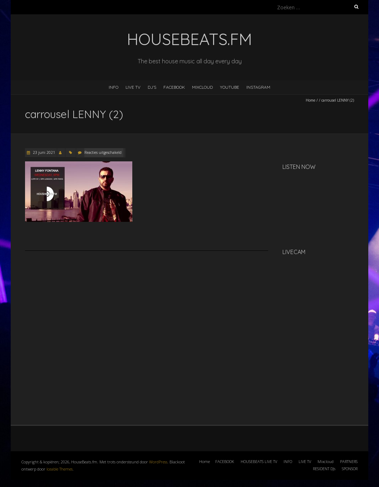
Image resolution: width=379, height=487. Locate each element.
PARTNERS (349, 461)
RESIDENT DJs (324, 468)
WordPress (158, 461)
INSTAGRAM (258, 87)
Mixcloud (326, 461)
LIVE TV (133, 87)
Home (310, 100)
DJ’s (152, 87)
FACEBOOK (174, 87)
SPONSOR (350, 468)
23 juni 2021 (43, 152)
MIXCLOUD (202, 87)
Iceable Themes (59, 469)
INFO (113, 87)
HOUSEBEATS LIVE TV (259, 461)
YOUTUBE (229, 87)
